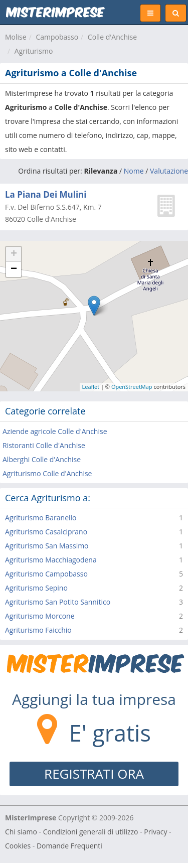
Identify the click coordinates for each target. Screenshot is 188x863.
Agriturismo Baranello (41, 517)
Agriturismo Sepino (36, 588)
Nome (134, 171)
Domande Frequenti (69, 845)
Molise (16, 37)
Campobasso (57, 37)
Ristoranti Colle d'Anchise (44, 445)
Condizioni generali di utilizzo (90, 831)
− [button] (14, 269)
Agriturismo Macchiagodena (51, 559)
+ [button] (14, 254)
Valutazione (169, 171)
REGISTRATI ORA (94, 774)
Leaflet (91, 386)
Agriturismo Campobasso (46, 574)
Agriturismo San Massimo (47, 545)
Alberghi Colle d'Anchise (42, 459)
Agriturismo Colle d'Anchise (47, 473)
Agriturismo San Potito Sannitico (57, 602)
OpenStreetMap (131, 386)
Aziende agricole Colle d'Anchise (55, 431)
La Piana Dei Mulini (45, 194)
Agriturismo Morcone (40, 616)
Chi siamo (21, 831)
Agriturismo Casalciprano (46, 531)
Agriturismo (34, 51)
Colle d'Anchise (112, 37)
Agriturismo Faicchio (38, 630)
